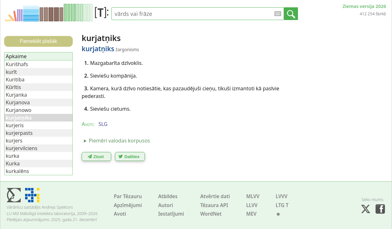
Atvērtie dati (215, 196)
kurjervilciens (21, 148)
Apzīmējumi (128, 205)
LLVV (252, 205)
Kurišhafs (17, 64)
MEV (251, 214)
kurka (12, 155)
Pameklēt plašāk (38, 41)
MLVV (253, 196)
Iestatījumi (171, 214)
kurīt (11, 71)
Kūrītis (13, 87)
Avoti (120, 214)
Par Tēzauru (128, 196)
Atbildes (168, 196)
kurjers (14, 140)
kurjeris (15, 125)
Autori (165, 205)
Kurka (13, 163)
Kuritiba (15, 79)
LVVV (281, 196)
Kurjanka (16, 94)
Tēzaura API (214, 205)
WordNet (210, 214)
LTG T (282, 205)
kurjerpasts (19, 132)
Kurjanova (18, 102)
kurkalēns (17, 171)
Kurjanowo (18, 110)
